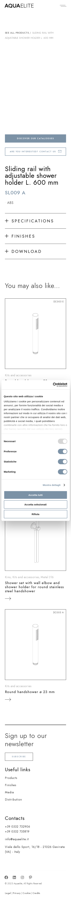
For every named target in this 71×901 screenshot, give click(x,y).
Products (11, 778)
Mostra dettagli (51, 485)
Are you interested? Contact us (35, 151)
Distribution (13, 799)
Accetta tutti (35, 494)
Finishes (10, 785)
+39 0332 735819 (17, 831)
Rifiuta (35, 514)
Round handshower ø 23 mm (30, 691)
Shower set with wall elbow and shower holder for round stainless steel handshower (34, 587)
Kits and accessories (18, 375)
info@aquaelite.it (17, 839)
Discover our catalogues (35, 138)
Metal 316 (47, 577)
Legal (8, 893)
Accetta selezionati (35, 504)
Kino (8, 577)
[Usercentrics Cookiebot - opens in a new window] (52, 385)
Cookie (26, 893)
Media (9, 792)
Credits (36, 893)
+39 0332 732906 (17, 826)
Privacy (17, 893)
